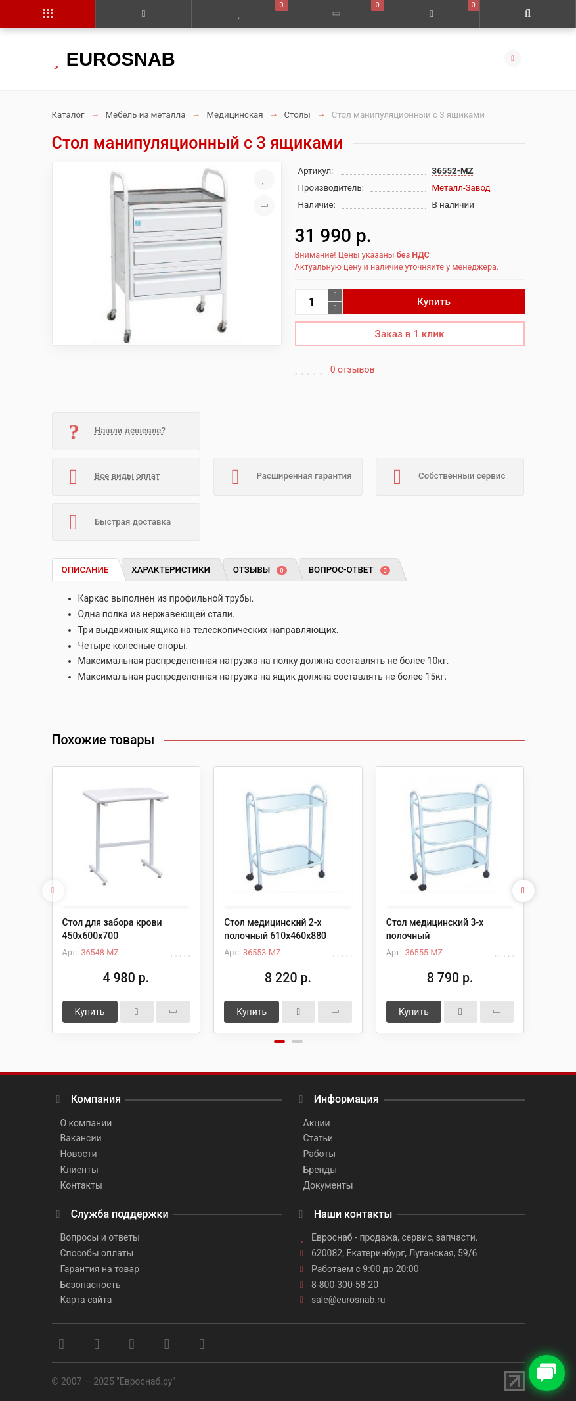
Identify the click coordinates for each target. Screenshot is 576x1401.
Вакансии (81, 1138)
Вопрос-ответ (349, 570)
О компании (86, 1123)
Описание (85, 570)
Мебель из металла (145, 115)
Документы (328, 1185)
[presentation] (53, 891)
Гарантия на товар (100, 1269)
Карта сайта (86, 1299)
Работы (319, 1154)
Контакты (81, 1185)
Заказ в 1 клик (410, 334)
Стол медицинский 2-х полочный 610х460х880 (275, 929)
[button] (279, 1041)
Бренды (320, 1169)
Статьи (318, 1138)
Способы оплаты (97, 1253)
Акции (316, 1123)
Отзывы (260, 570)
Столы (297, 115)
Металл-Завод (461, 188)
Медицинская (234, 115)
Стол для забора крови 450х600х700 (112, 929)
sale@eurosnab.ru (348, 1299)
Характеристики (170, 570)
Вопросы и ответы (100, 1237)
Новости (78, 1154)
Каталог (68, 115)
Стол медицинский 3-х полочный (434, 929)
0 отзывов (352, 369)
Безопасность (90, 1284)
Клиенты (79, 1169)
